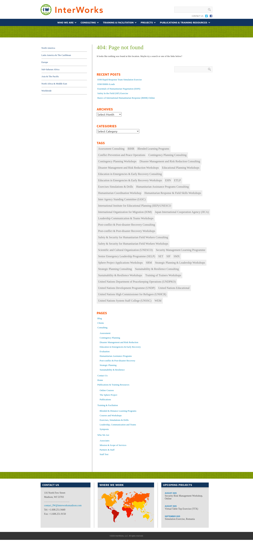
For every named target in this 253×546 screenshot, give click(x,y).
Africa (125, 522)
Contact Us (197, 16)
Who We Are (65, 22)
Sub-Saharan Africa (50, 69)
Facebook (211, 17)
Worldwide (46, 90)
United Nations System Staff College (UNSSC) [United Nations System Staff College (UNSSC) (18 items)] (124, 300)
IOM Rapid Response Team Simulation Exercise (119, 79)
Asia (143, 508)
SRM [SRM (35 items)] (149, 262)
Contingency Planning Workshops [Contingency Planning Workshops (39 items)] (117, 161)
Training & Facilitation (118, 22)
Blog (99, 318)
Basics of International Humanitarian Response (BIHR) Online (126, 98)
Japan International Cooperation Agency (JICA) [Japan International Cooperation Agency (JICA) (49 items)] (182, 211)
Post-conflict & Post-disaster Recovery (117, 360)
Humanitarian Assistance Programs (116, 356)
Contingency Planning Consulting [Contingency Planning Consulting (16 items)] (167, 155)
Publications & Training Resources (183, 22)
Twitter (206, 17)
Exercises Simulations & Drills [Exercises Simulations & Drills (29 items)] (115, 186)
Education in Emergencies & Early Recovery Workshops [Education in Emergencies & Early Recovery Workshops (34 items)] (130, 180)
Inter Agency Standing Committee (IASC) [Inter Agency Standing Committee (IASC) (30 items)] (121, 199)
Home (100, 380)
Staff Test (104, 454)
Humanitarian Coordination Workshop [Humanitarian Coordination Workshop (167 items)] (119, 192)
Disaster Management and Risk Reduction (119, 342)
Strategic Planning (108, 365)
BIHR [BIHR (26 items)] (131, 148)
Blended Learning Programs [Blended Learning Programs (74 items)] (153, 148)
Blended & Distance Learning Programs (118, 411)
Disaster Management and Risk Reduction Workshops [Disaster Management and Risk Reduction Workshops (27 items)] (128, 167)
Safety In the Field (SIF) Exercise (112, 93)
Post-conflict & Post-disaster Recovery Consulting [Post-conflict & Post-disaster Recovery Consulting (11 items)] (126, 224)
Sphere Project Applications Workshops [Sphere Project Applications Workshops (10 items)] (120, 262)
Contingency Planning (110, 337)
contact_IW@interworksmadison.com (63, 505)
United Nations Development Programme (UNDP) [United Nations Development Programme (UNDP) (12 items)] (126, 287)
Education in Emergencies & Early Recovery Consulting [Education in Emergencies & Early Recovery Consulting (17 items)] (130, 174)
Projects (147, 22)
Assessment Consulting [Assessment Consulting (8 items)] (111, 148)
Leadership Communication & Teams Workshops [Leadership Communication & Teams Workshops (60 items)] (125, 218)
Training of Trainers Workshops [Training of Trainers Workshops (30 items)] (163, 275)
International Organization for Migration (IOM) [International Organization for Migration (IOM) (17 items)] (125, 211)
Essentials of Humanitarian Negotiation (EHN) (118, 88)
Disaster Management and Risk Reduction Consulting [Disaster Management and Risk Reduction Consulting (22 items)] (170, 161)
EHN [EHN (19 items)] (168, 180)
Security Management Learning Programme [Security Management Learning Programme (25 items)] (180, 249)
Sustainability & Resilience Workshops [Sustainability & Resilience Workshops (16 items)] (120, 275)
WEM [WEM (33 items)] (158, 300)
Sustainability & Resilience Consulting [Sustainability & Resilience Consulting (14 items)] (157, 268)
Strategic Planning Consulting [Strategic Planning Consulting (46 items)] (115, 268)
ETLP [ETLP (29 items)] (177, 180)
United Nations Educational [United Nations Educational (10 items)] (174, 287)
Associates (104, 440)
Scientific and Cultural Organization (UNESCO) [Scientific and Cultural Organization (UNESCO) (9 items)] (125, 249)
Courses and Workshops (111, 415)
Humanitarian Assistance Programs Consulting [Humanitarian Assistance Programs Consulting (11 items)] (162, 186)
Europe (44, 62)
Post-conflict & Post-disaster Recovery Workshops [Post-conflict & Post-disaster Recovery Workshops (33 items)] (126, 230)
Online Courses (107, 390)
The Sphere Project (108, 395)
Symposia (104, 429)
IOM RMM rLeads (106, 84)
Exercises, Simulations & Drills (114, 420)
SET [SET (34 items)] (160, 256)
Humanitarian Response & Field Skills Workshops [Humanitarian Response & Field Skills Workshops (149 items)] (172, 192)
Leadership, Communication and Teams (118, 424)
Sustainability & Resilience (112, 369)
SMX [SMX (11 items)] (177, 256)
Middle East (128, 511)
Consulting (88, 22)
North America (48, 48)
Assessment (105, 333)
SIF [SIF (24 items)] (168, 256)
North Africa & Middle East (54, 83)
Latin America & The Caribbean (56, 55)
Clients (100, 323)
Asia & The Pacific (50, 76)
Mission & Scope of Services (113, 445)
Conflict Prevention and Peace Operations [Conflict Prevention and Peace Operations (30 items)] (121, 155)
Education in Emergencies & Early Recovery (120, 347)
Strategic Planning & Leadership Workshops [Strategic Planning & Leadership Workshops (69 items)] (180, 262)
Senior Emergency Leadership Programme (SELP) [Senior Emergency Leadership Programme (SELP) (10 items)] (126, 256)
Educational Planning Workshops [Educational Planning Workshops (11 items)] (180, 167)
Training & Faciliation (107, 405)
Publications (105, 399)
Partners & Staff (107, 449)
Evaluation (104, 351)
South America (113, 510)
